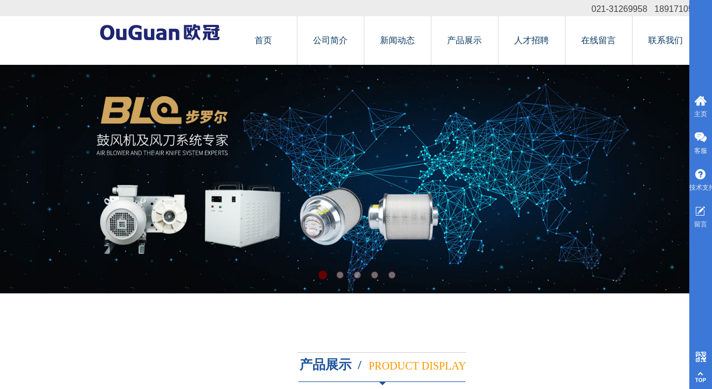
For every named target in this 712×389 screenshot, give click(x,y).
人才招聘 (531, 40)
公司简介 (330, 40)
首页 (263, 40)
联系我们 (665, 40)
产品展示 (464, 40)
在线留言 (598, 40)
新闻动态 (397, 40)
